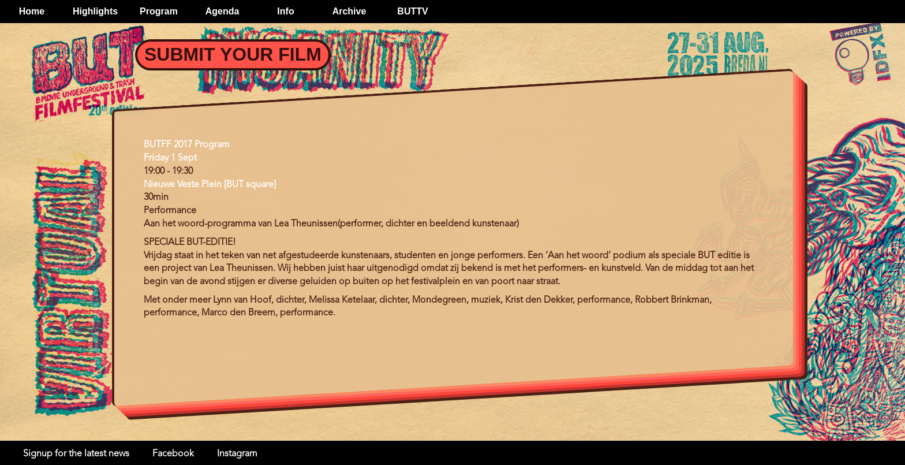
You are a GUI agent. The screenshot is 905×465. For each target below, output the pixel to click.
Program (159, 11)
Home (31, 11)
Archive (349, 11)
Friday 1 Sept (170, 158)
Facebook (173, 454)
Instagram (237, 454)
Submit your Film (232, 54)
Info (285, 11)
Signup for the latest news (76, 454)
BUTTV (412, 11)
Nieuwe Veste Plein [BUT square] (210, 184)
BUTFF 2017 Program (187, 145)
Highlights (95, 11)
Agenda (222, 11)
